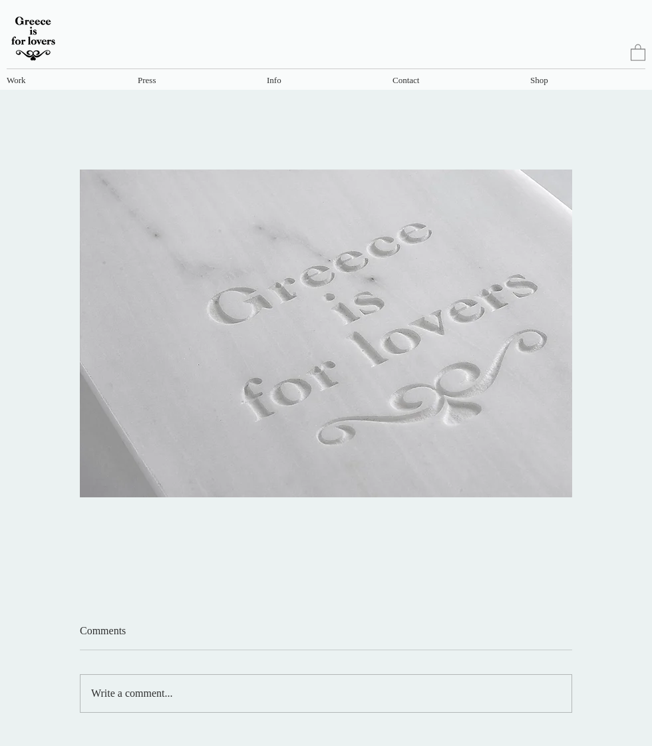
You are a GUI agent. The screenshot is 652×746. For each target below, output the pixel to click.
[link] (638, 52)
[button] (65, 79)
